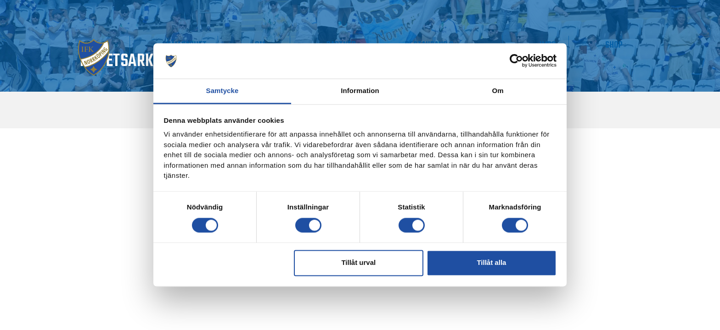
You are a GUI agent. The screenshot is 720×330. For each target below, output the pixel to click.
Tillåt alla (491, 263)
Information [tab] (360, 90)
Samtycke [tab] (222, 90)
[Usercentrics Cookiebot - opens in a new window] (516, 61)
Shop (625, 45)
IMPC (580, 45)
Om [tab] (497, 90)
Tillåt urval (358, 263)
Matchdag (126, 45)
